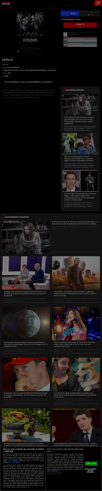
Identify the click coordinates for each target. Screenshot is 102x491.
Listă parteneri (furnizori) (55, 473)
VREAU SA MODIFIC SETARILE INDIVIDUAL (90, 470)
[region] (51, 468)
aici (15, 478)
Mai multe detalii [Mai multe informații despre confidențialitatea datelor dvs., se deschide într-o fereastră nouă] (14, 462)
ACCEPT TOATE (91, 463)
